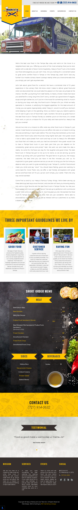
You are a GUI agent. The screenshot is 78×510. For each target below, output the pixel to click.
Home (27, 11)
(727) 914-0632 (68, 2)
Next (75, 34)
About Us (35, 11)
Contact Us (72, 11)
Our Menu (44, 11)
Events (52, 11)
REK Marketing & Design (48, 504)
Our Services (61, 11)
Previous (3, 34)
